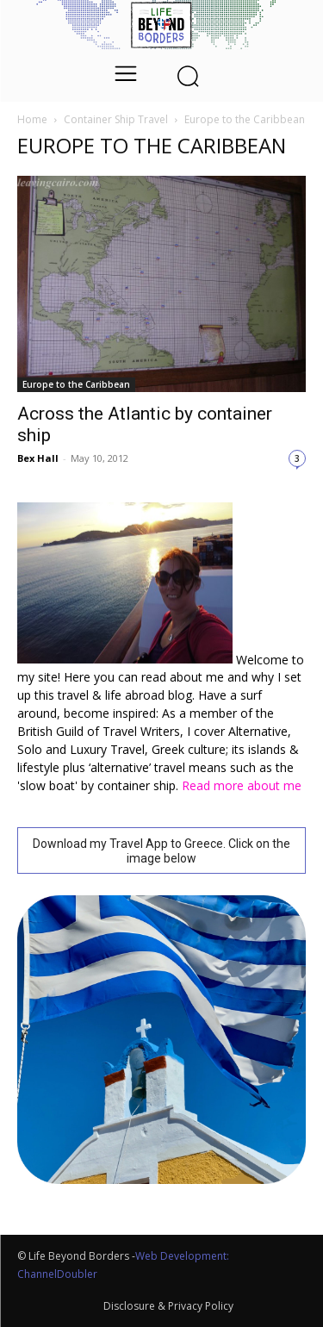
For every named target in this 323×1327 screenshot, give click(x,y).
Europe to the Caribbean (76, 384)
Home (32, 119)
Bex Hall (38, 458)
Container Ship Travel (116, 119)
